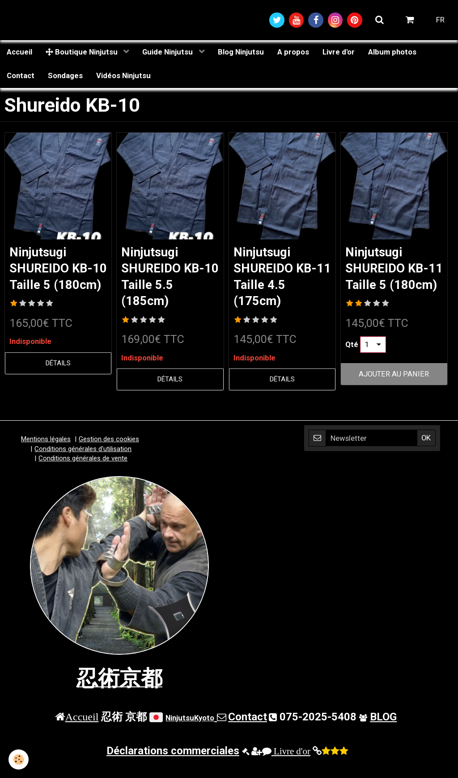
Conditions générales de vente (82, 472)
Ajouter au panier (394, 392)
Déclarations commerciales (172, 764)
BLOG (383, 730)
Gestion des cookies (109, 452)
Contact (20, 76)
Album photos (392, 52)
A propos (293, 52)
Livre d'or (338, 52)
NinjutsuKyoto (189, 730)
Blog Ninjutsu (241, 52)
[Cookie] (19, 759)
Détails (58, 381)
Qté (351, 362)
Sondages (65, 76)
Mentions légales (46, 452)
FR (440, 20)
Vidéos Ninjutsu (123, 76)
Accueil (19, 52)
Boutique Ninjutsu (82, 52)
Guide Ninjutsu (168, 52)
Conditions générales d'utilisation (82, 462)
